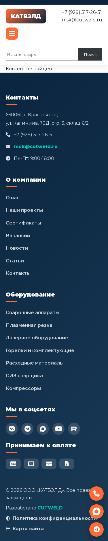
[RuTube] (74, 429)
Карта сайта (28, 528)
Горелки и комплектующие (40, 350)
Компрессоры (23, 388)
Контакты (18, 273)
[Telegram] (27, 429)
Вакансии (18, 235)
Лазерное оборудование (37, 338)
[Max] (43, 429)
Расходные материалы (35, 363)
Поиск (90, 54)
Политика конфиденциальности (55, 518)
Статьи (15, 261)
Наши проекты (24, 210)
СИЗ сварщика (24, 375)
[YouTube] (58, 429)
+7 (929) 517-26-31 (82, 12)
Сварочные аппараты (32, 312)
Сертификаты (23, 223)
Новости (17, 248)
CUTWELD (50, 508)
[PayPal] (48, 464)
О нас (13, 197)
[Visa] (13, 464)
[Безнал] (66, 464)
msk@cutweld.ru (82, 20)
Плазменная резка (29, 325)
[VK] (12, 429)
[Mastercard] (31, 464)
